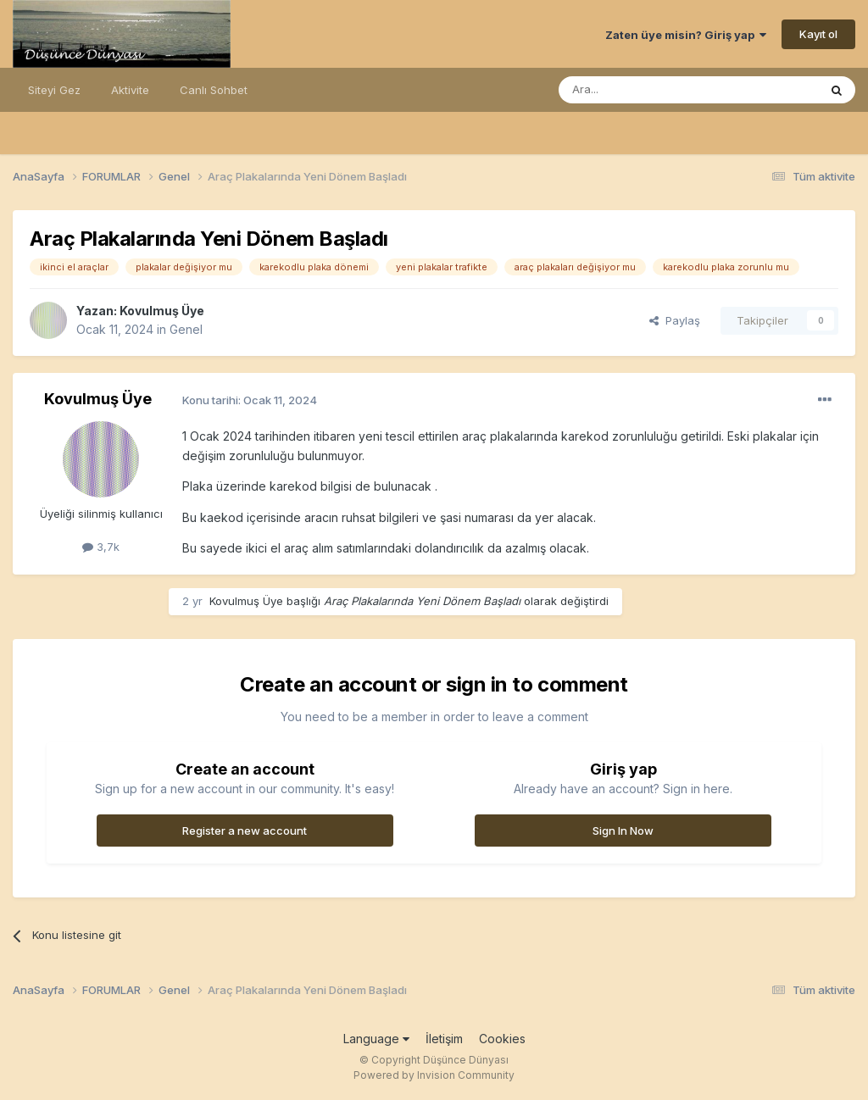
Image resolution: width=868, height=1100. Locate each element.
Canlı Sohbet (214, 90)
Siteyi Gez (54, 90)
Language (376, 1038)
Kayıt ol (818, 34)
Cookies (502, 1038)
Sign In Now (623, 830)
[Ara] (645, 89)
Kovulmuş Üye (162, 310)
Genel (186, 329)
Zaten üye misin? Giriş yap (685, 35)
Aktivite (130, 90)
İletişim (444, 1038)
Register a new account (244, 830)
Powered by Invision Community (434, 1075)
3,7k (101, 546)
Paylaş (674, 320)
